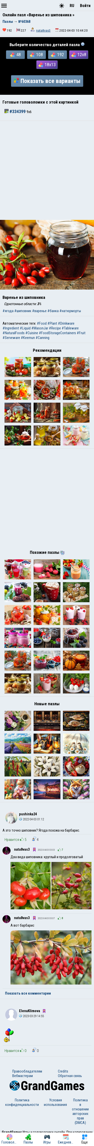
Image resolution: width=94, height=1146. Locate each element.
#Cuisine (31, 333)
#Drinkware (66, 323)
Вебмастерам (22, 1076)
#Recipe (55, 328)
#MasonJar (39, 328)
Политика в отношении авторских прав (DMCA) (80, 1111)
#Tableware (70, 328)
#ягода (8, 311)
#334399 (16, 111)
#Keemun (28, 337)
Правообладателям (27, 1071)
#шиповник (22, 311)
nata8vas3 (43, 30)
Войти (85, 5)
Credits (63, 1071)
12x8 (78, 54)
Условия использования (55, 1102)
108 (36, 54)
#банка (53, 311)
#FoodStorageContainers (57, 333)
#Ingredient (11, 328)
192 (57, 54)
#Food (42, 323)
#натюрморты (70, 311)
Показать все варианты (47, 80)
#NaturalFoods (14, 333)
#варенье (39, 311)
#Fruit (81, 333)
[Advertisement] (47, 170)
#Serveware (11, 337)
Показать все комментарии (28, 993)
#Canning (42, 337)
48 (15, 54)
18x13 (47, 64)
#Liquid (25, 328)
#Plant (52, 323)
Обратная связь (70, 1076)
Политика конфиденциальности (22, 1102)
